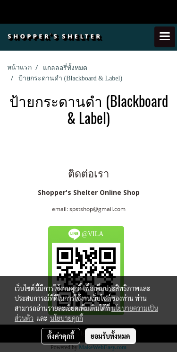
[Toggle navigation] (164, 36)
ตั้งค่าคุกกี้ (60, 336)
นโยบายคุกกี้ (66, 318)
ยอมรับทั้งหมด (110, 336)
